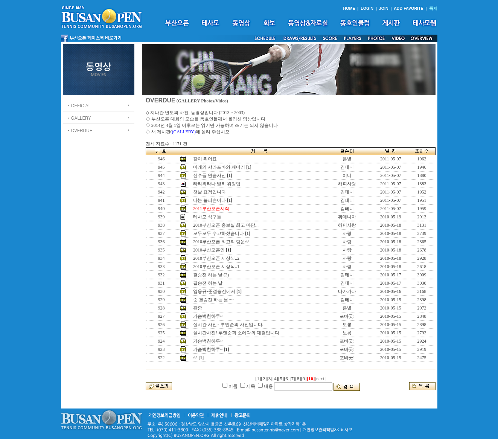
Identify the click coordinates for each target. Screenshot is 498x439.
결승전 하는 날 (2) (211, 274)
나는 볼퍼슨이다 (209, 200)
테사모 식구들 (207, 217)
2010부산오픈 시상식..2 (216, 258)
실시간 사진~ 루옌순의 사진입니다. (228, 324)
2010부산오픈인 (209, 250)
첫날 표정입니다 (209, 192)
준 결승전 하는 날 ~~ (213, 299)
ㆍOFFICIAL (79, 105)
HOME (349, 8)
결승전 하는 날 (207, 283)
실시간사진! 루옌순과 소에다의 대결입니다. (236, 332)
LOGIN (367, 8)
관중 (197, 308)
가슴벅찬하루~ (208, 316)
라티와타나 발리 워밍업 (217, 183)
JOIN (383, 8)
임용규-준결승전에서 (214, 291)
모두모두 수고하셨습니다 (218, 233)
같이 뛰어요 (205, 159)
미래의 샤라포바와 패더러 (219, 167)
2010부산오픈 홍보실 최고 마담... (226, 225)
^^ (195, 357)
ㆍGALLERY (79, 117)
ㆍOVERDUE (80, 130)
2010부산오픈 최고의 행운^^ (221, 241)
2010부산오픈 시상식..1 (216, 266)
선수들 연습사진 (209, 175)
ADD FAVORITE (408, 8)
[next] (320, 378)
